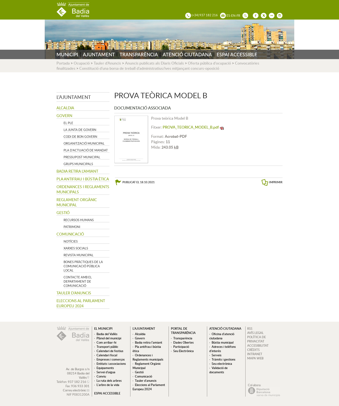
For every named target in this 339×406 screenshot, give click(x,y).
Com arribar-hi (106, 342)
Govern (64, 115)
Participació (181, 347)
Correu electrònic (74, 390)
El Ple (68, 123)
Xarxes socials (76, 248)
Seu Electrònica (183, 351)
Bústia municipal (223, 342)
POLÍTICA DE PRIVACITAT (256, 339)
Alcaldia (65, 107)
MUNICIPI (67, 54)
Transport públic (107, 347)
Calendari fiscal (107, 355)
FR (238, 15)
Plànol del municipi (109, 338)
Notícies (71, 241)
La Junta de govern (80, 130)
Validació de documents (218, 370)
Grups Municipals (78, 164)
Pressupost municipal (82, 157)
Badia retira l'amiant (77, 171)
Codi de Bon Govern (80, 136)
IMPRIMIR (275, 182)
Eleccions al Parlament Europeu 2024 (80, 303)
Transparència (182, 338)
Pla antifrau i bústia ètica (82, 179)
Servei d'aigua (106, 372)
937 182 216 (77, 382)
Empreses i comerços (111, 359)
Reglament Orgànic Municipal (76, 202)
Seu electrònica (222, 363)
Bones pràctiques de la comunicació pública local (83, 266)
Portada (63, 63)
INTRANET (254, 354)
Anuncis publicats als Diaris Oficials (154, 63)
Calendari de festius (110, 351)
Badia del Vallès (107, 334)
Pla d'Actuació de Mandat (86, 150)
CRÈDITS (253, 350)
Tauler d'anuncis (73, 293)
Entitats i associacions (111, 363)
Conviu (101, 376)
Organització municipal (84, 143)
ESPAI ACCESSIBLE (237, 54)
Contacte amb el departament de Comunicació (78, 281)
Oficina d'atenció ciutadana (221, 336)
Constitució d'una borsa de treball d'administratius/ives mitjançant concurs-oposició (149, 68)
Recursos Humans (79, 220)
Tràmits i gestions (223, 359)
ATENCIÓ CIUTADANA (187, 54)
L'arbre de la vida (108, 385)
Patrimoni (72, 227)
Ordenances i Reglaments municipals (82, 189)
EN (233, 15)
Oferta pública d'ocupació (209, 63)
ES (228, 15)
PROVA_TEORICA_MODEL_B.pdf (191, 127)
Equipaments (105, 368)
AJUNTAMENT (99, 54)
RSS (249, 328)
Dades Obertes (183, 342)
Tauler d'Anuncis (107, 63)
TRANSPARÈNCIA (139, 54)
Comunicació (70, 234)
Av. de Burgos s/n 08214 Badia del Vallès (77, 373)
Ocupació (82, 63)
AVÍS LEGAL (255, 333)
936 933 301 (80, 386)
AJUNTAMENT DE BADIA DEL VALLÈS (72, 9)
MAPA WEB (255, 358)
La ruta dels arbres (109, 380)
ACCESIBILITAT (258, 345)
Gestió (63, 212)
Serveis (217, 355)
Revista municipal (78, 255)
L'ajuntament (73, 97)
